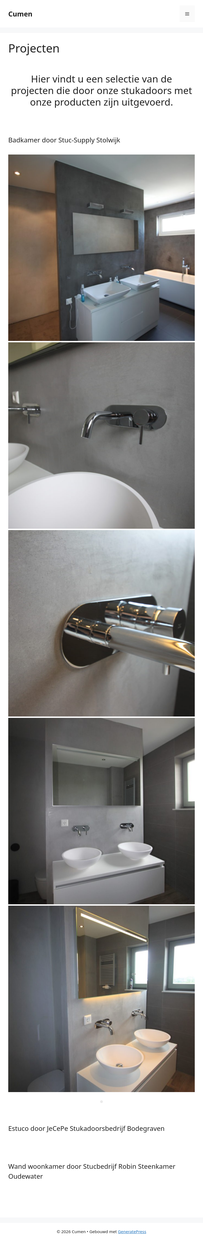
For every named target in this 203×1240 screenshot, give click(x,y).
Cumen (20, 13)
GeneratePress (132, 1231)
